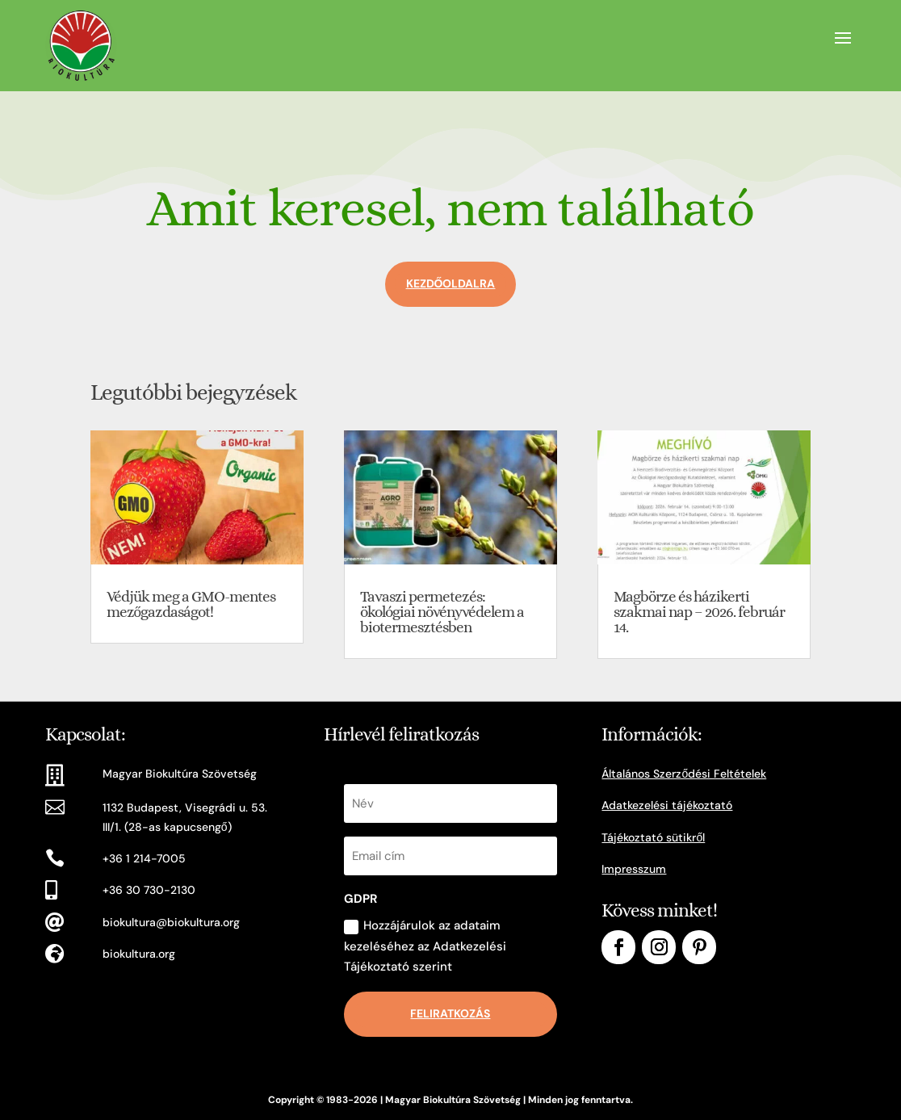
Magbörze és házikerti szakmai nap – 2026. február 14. (699, 612)
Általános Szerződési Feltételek (683, 773)
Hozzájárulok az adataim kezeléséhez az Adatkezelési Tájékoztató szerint (425, 946)
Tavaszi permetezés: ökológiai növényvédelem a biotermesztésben (442, 612)
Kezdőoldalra (451, 283)
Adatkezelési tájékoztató (666, 805)
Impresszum (633, 869)
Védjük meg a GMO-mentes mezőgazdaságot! (191, 604)
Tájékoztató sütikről (653, 837)
